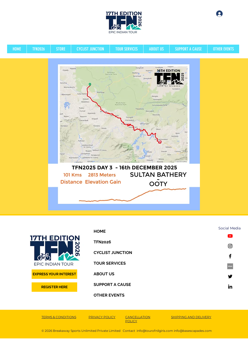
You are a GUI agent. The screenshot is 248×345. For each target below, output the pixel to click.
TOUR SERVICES (110, 263)
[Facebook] (230, 256)
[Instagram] (230, 246)
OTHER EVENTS (109, 295)
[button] (38, 49)
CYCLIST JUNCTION (113, 252)
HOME (100, 231)
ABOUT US (104, 273)
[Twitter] (230, 276)
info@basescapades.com (193, 331)
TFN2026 (102, 242)
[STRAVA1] (230, 266)
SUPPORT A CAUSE (112, 284)
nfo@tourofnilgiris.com (155, 331)
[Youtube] (230, 236)
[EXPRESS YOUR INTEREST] (54, 274)
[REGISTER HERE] (54, 287)
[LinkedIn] (230, 286)
